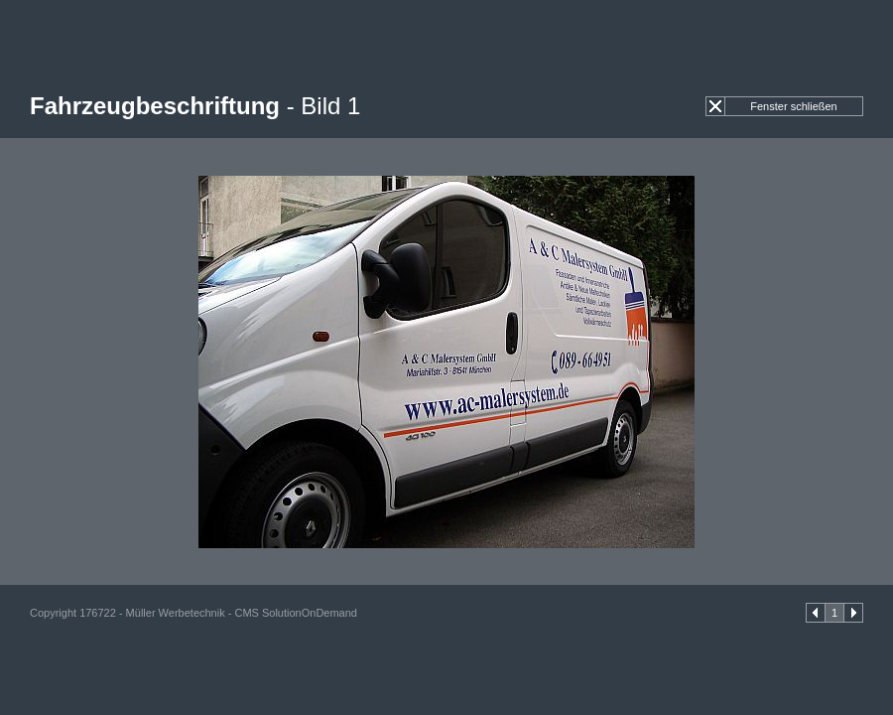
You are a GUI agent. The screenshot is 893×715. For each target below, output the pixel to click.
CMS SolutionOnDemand (295, 613)
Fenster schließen (793, 106)
